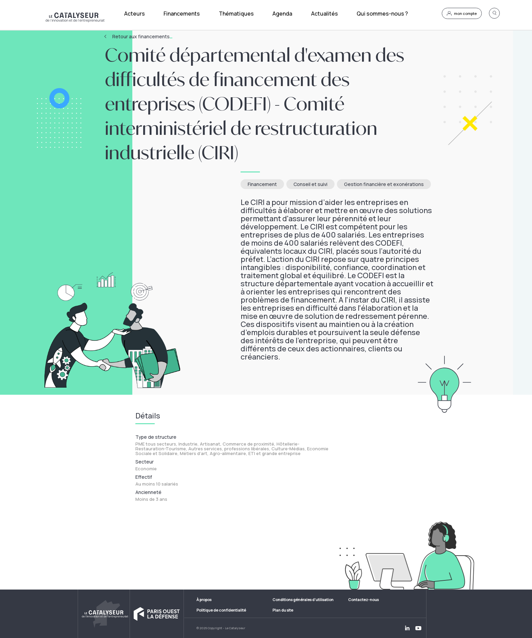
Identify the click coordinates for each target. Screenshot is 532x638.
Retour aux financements (142, 36)
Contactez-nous (363, 599)
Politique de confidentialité (221, 610)
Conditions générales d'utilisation (303, 599)
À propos (203, 599)
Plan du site (282, 610)
